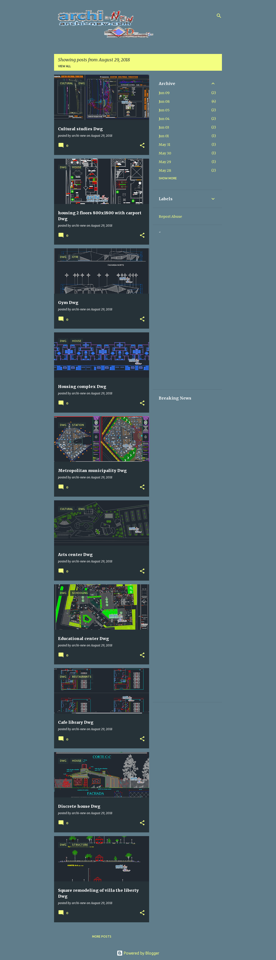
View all (64, 66)
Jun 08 (164, 101)
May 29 (165, 162)
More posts (101, 936)
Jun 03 (164, 127)
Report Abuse (170, 216)
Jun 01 (164, 136)
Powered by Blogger (138, 953)
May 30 (165, 153)
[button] (142, 145)
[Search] (219, 16)
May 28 (165, 170)
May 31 (164, 144)
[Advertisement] (187, 310)
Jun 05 (164, 110)
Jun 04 (164, 119)
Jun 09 (164, 93)
